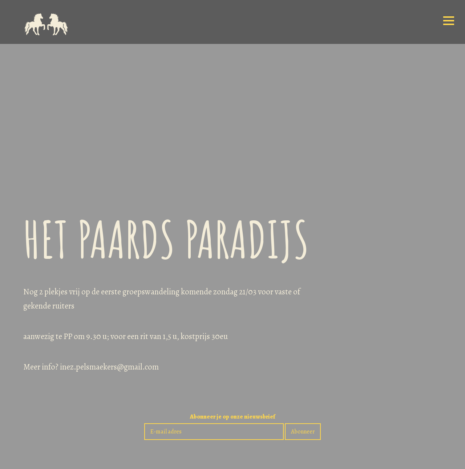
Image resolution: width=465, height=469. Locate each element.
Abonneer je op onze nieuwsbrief (232, 417)
